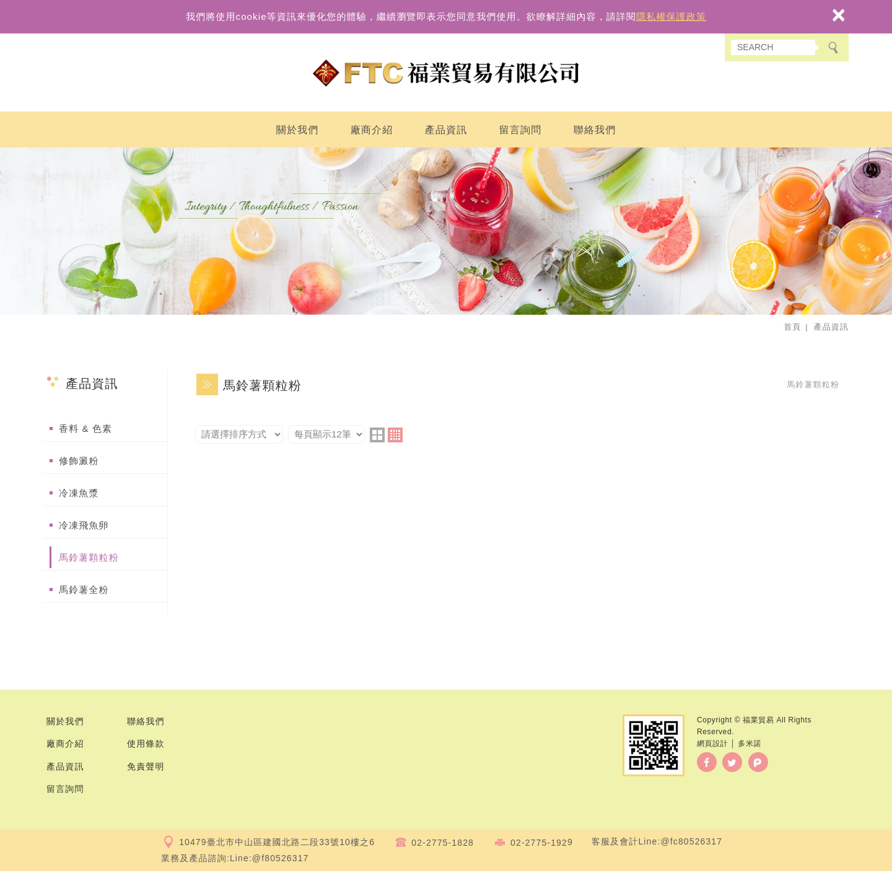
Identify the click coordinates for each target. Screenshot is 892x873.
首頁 (792, 328)
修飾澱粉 (79, 462)
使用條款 (146, 745)
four (395, 436)
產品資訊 (446, 131)
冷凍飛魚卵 (84, 527)
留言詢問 (520, 131)
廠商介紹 (372, 131)
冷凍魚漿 (79, 494)
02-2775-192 (538, 844)
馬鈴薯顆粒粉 (89, 559)
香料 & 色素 (85, 430)
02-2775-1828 (442, 844)
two (377, 436)
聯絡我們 (595, 131)
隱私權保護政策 (671, 16)
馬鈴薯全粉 (84, 591)
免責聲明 (146, 768)
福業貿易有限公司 (446, 74)
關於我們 (297, 131)
